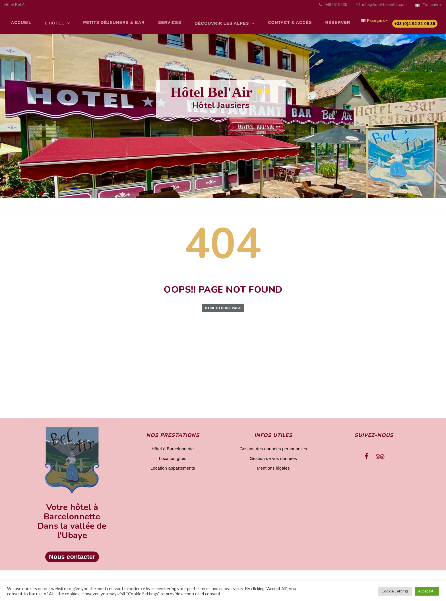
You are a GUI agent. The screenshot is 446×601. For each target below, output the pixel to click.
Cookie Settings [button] (394, 591)
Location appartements (172, 470)
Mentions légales (273, 470)
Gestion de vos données (273, 461)
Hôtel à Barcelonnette (173, 451)
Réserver (325, 24)
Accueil (20, 24)
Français (428, 5)
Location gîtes (172, 461)
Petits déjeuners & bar (109, 24)
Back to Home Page (223, 311)
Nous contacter (72, 559)
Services (162, 24)
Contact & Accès (279, 24)
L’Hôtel (52, 24)
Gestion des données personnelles (273, 451)
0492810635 (335, 4)
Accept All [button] (426, 591)
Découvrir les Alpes (213, 25)
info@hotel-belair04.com (384, 4)
